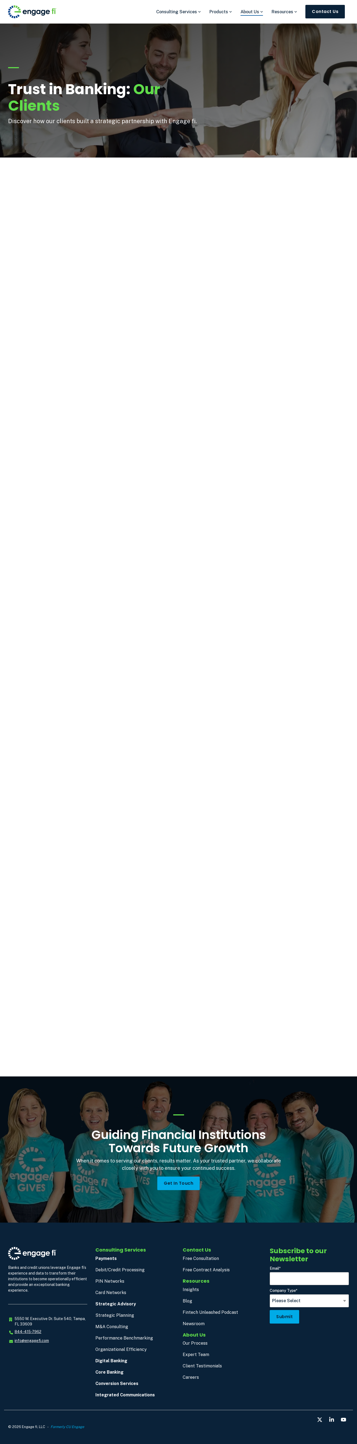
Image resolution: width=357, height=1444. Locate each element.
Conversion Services (116, 1383)
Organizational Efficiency (121, 1349)
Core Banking (109, 1372)
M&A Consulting (111, 1326)
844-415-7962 (28, 1332)
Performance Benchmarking (124, 1338)
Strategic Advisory (115, 1304)
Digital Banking (111, 1360)
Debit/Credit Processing (120, 1269)
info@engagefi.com (32, 1340)
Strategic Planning (114, 1315)
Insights (191, 1289)
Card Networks (110, 1292)
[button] (320, 1419)
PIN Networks (109, 1281)
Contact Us (325, 11)
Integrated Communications (125, 1394)
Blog (187, 1301)
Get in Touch (178, 1183)
